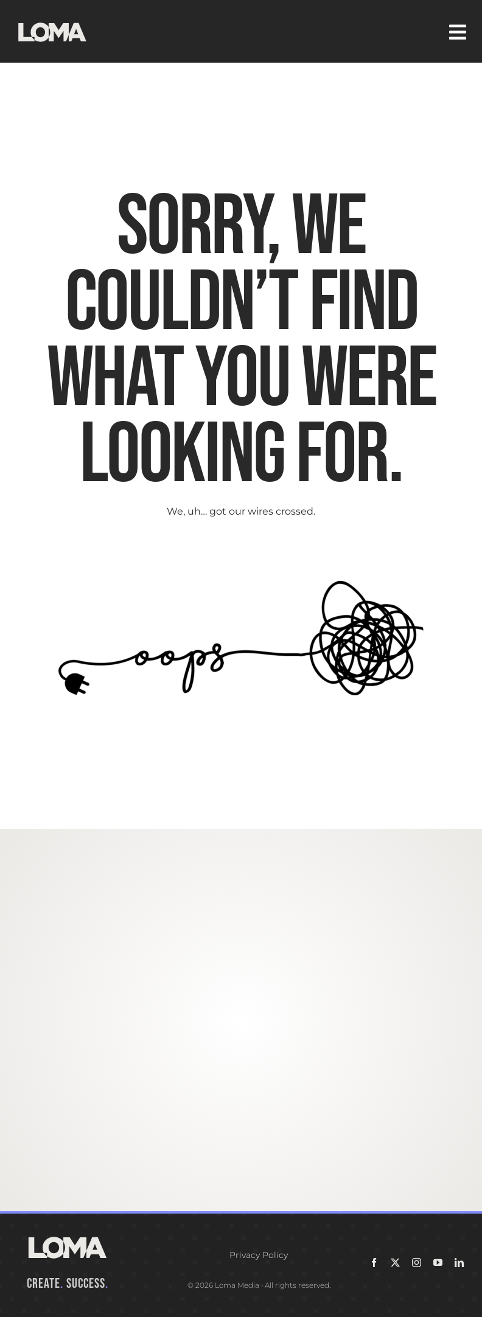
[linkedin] (459, 1262)
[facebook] (374, 1262)
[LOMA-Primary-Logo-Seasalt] (52, 23)
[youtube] (437, 1262)
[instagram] (416, 1262)
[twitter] (395, 1262)
